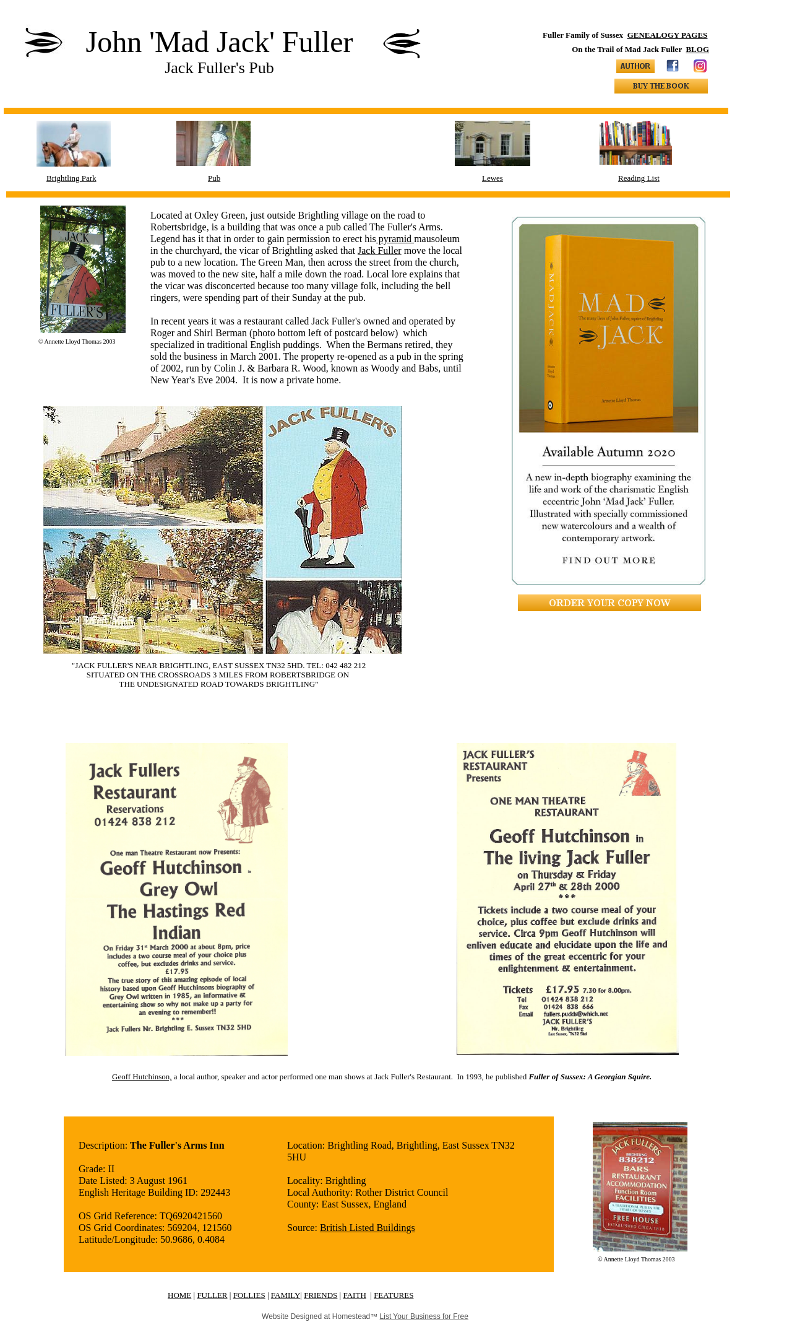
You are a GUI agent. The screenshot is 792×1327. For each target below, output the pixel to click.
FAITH (354, 1295)
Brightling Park (71, 178)
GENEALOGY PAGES (667, 35)
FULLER (212, 1295)
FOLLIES (249, 1295)
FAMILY (286, 1295)
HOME (179, 1295)
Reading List (639, 178)
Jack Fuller (380, 250)
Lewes (492, 178)
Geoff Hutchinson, (142, 1076)
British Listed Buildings (367, 1227)
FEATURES (393, 1295)
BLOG (697, 49)
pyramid (395, 238)
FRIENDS (320, 1295)
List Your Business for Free (424, 1316)
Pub (214, 178)
